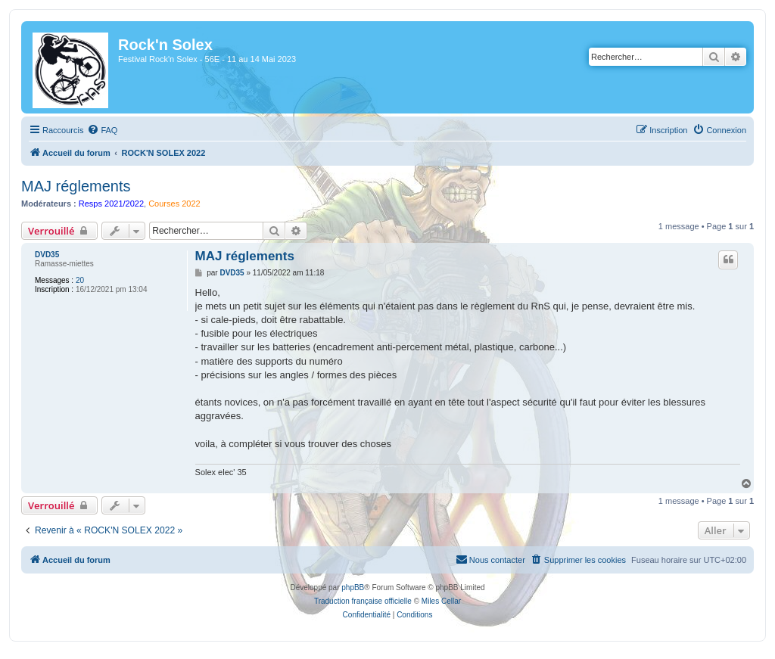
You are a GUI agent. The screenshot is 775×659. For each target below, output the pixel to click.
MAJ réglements (76, 186)
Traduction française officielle (363, 601)
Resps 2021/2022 (111, 203)
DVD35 (47, 254)
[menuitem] (102, 130)
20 (80, 280)
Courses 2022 (174, 203)
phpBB (352, 587)
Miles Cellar (441, 601)
